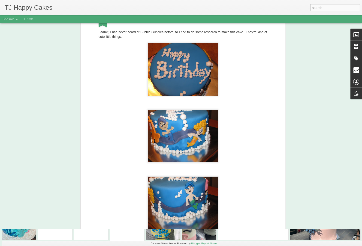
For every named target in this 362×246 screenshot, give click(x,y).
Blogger (195, 243)
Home (28, 19)
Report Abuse (209, 243)
